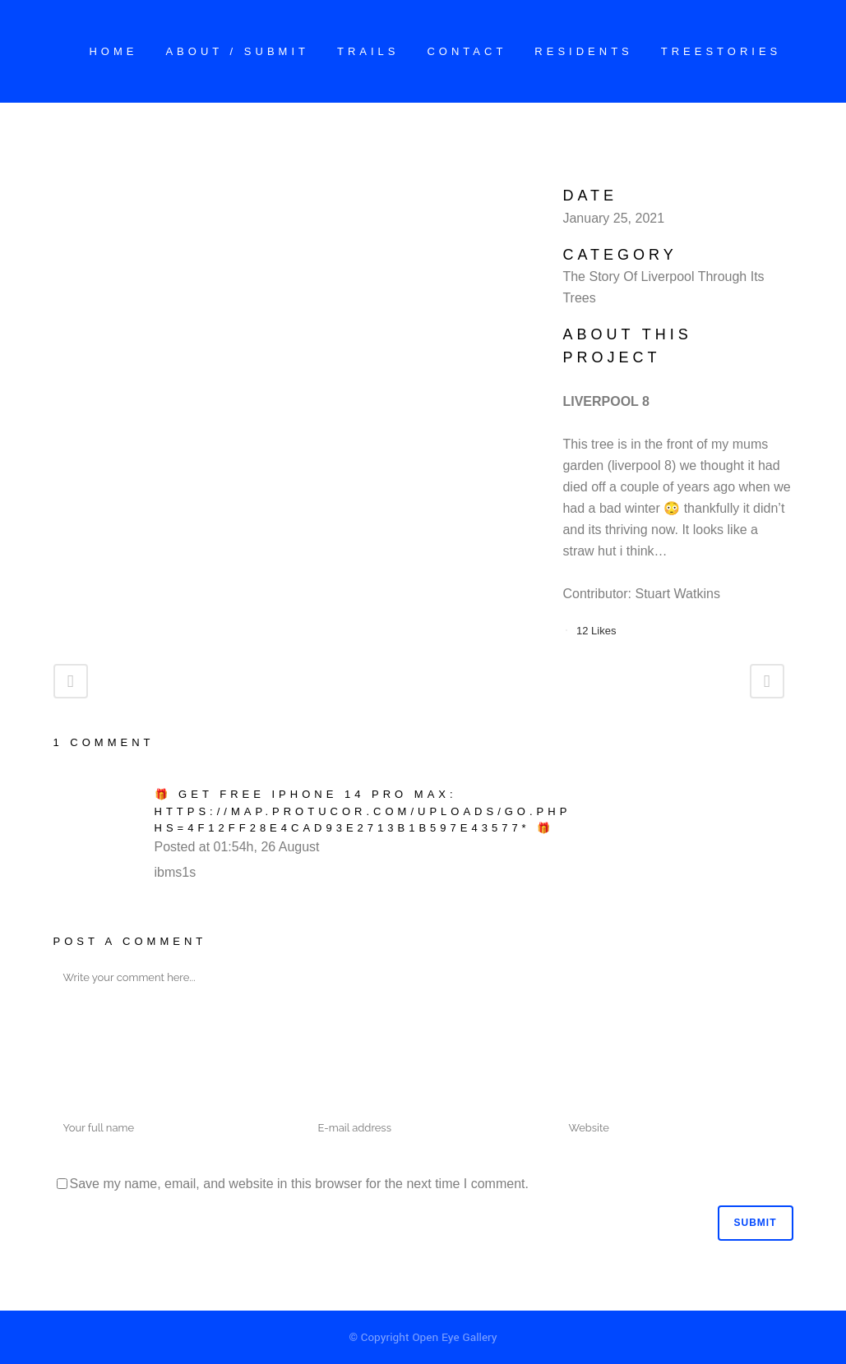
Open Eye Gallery (454, 1337)
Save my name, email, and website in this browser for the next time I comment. (299, 1184)
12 (596, 630)
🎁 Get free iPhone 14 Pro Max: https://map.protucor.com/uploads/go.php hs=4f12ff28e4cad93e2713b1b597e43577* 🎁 (363, 811)
